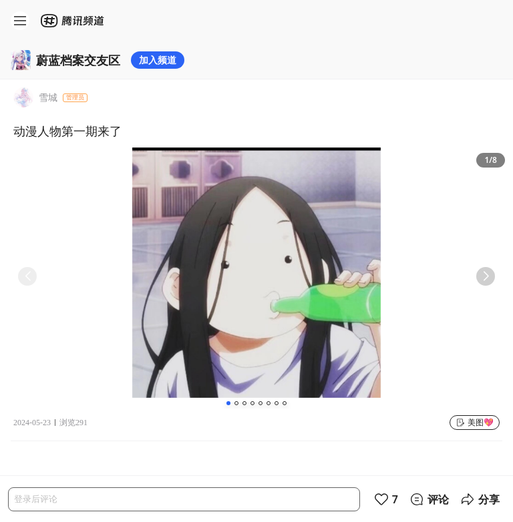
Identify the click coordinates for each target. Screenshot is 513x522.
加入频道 (157, 59)
